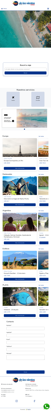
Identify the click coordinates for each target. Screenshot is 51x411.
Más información (19, 168)
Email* (8, 339)
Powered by (25, 409)
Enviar (25, 372)
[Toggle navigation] (48, 8)
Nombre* (8, 325)
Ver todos (41, 136)
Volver (4, 8)
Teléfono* (9, 346)
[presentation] (25, 365)
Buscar (25, 73)
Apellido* (9, 332)
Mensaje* (9, 353)
